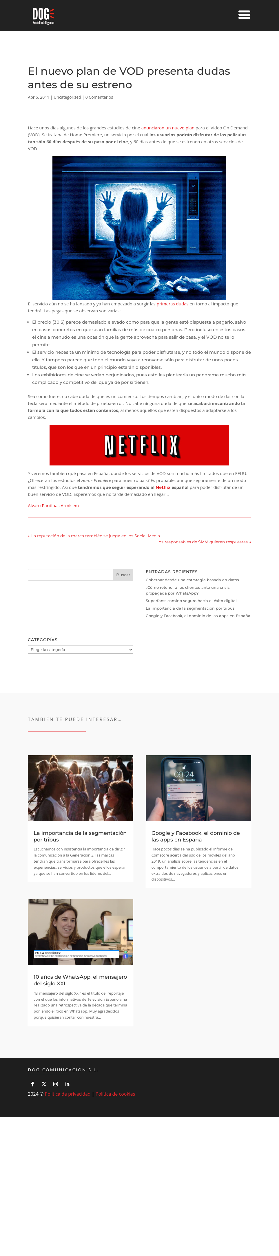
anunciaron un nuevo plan (168, 128)
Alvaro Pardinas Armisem (53, 505)
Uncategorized (67, 97)
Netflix (163, 487)
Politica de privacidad (68, 1094)
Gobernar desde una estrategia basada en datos (192, 579)
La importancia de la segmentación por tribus (190, 608)
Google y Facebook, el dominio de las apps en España (198, 615)
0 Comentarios (99, 97)
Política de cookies (115, 1094)
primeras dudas (173, 304)
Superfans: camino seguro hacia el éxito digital (191, 600)
